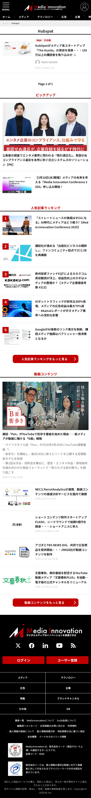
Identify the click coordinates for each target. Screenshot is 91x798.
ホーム (6, 16)
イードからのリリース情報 (52, 736)
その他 (22, 709)
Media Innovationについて (40, 720)
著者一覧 (19, 720)
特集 (22, 698)
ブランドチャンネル (68, 698)
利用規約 (72, 725)
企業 (77, 16)
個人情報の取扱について (21, 731)
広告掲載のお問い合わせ (52, 725)
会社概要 (32, 736)
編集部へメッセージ (27, 725)
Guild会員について (66, 720)
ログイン (23, 660)
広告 (64, 16)
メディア (24, 16)
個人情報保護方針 (46, 731)
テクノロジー (45, 16)
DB (68, 709)
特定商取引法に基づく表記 (71, 731)
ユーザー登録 (67, 660)
